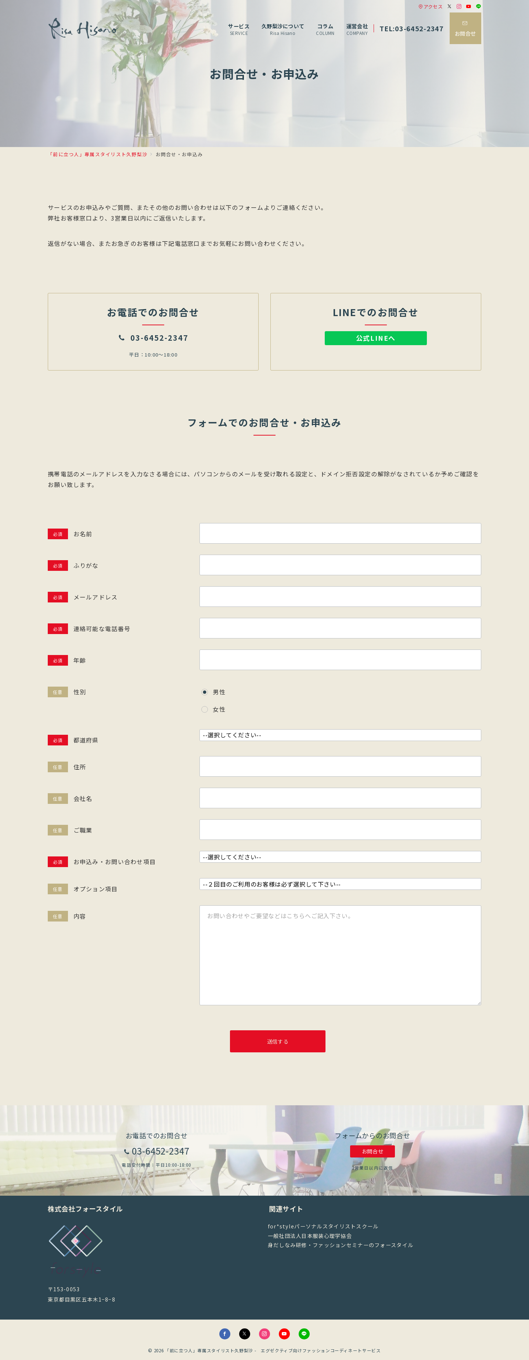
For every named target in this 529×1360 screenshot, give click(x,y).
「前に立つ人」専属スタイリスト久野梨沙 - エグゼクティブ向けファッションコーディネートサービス (273, 1350)
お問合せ (372, 1151)
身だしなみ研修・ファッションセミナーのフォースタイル (340, 1245)
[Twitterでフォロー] (449, 6)
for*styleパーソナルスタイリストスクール (323, 1226)
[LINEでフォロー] (478, 6)
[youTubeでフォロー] (284, 1333)
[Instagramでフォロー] (459, 6)
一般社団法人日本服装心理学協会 (310, 1235)
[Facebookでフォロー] (224, 1333)
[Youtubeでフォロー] (468, 6)
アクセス (430, 6)
